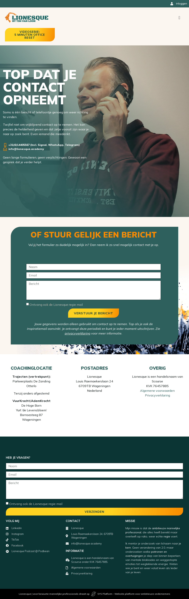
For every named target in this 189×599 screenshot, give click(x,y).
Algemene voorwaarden (157, 391)
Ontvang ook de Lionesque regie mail (56, 305)
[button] (179, 17)
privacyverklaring (77, 333)
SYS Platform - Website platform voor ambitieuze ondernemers (133, 593)
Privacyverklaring (157, 395)
